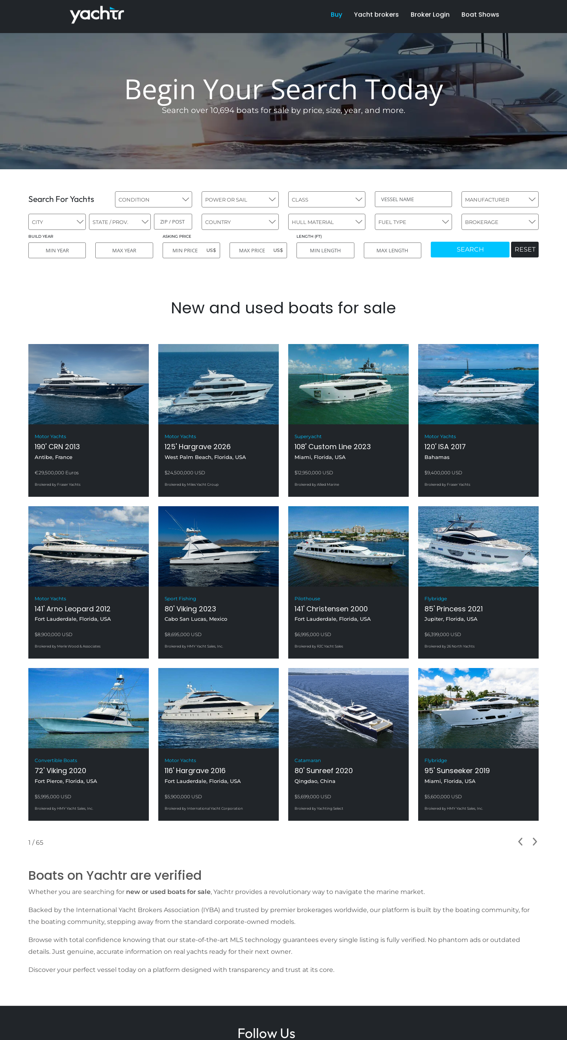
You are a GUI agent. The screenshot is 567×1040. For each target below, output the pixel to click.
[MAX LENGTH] (392, 250)
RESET (525, 249)
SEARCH (470, 249)
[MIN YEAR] (57, 250)
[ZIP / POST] (173, 221)
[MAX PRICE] (258, 250)
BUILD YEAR (40, 236)
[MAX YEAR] (124, 250)
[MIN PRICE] (191, 250)
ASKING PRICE (177, 236)
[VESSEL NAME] (413, 199)
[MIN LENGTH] (325, 250)
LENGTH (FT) (309, 236)
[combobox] (153, 199)
